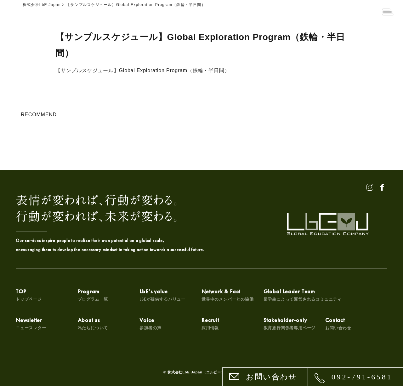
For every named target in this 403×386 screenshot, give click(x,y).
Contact (338, 323)
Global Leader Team (303, 295)
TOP (29, 295)
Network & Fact (228, 295)
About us (93, 323)
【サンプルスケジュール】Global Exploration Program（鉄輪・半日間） (142, 70)
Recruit (210, 323)
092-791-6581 (362, 377)
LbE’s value (162, 295)
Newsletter (31, 323)
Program (93, 295)
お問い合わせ (271, 377)
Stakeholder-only (290, 323)
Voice (150, 323)
